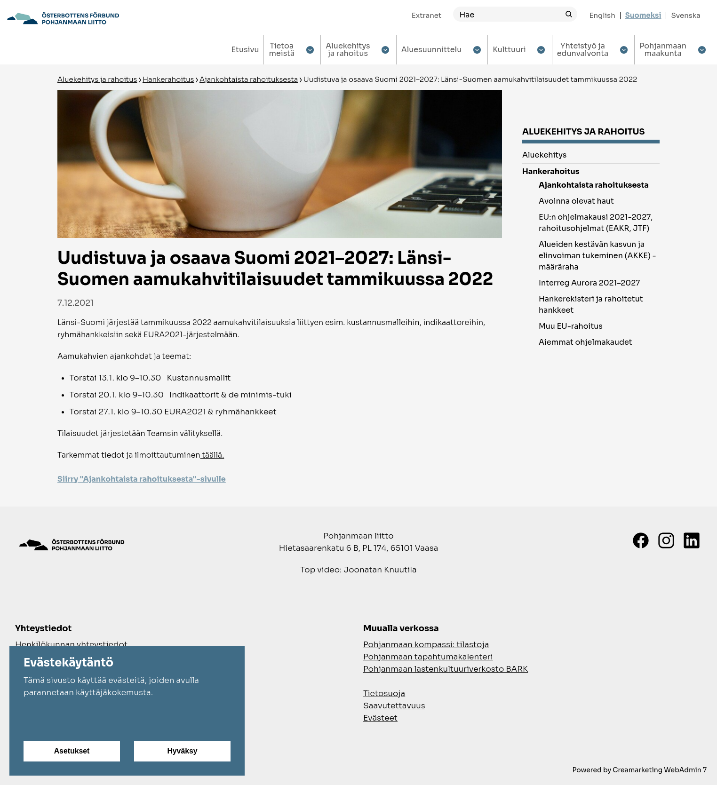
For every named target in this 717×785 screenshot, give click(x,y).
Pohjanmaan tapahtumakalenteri (428, 657)
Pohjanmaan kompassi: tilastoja (426, 645)
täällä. (212, 455)
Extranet (427, 15)
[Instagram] (666, 540)
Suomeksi (643, 15)
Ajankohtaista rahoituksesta (248, 79)
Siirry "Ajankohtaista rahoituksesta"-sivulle (141, 479)
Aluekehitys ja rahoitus (97, 79)
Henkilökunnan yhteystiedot (71, 645)
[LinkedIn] (691, 540)
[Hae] (506, 15)
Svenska (686, 15)
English (602, 15)
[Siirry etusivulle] (63, 18)
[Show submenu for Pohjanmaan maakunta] (701, 49)
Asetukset (71, 751)
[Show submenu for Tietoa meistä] (309, 49)
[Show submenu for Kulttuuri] (541, 49)
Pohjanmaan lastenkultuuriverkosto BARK (445, 669)
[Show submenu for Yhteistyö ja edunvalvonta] (623, 49)
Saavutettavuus (394, 706)
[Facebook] (640, 540)
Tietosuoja (384, 693)
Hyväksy (182, 751)
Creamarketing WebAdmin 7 (660, 770)
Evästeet (380, 718)
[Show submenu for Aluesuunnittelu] (476, 49)
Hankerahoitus (168, 79)
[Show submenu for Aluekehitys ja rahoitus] (385, 49)
